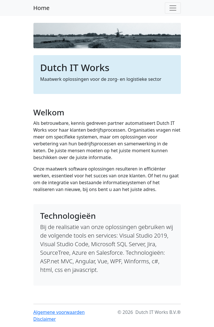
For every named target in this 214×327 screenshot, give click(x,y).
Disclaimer (44, 319)
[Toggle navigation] (173, 8)
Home (41, 8)
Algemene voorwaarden (59, 312)
